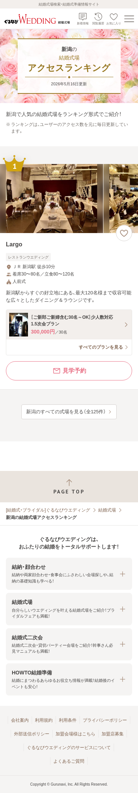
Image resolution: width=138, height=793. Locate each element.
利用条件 (68, 720)
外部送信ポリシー (31, 733)
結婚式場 (107, 510)
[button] (69, 574)
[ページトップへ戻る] (69, 486)
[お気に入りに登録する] (124, 233)
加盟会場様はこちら (75, 733)
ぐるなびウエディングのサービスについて (69, 747)
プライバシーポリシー (105, 720)
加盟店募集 (113, 733)
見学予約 (69, 370)
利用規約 (44, 720)
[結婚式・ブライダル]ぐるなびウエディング (48, 510)
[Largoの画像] (69, 198)
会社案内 (20, 720)
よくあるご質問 (68, 761)
